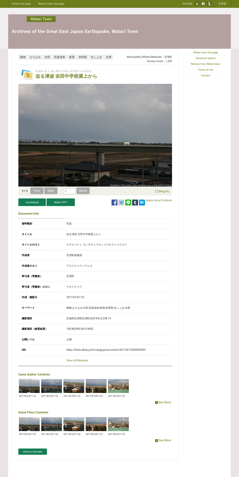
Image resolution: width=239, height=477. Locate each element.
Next (51, 190)
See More (163, 402)
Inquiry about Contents (159, 200)
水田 (47, 57)
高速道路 (59, 57)
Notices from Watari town (205, 63)
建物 (23, 57)
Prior (37, 190)
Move (83, 190)
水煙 (108, 57)
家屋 (72, 57)
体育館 (82, 57)
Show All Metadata (77, 360)
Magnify (164, 191)
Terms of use (205, 69)
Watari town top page (51, 3)
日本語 (222, 3)
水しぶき (96, 57)
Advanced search (205, 58)
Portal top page (21, 3)
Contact (205, 75)
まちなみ (35, 57)
